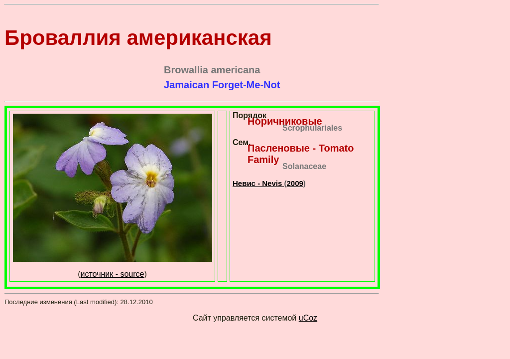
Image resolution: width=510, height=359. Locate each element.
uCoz (308, 318)
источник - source (112, 274)
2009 (294, 183)
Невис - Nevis (258, 183)
